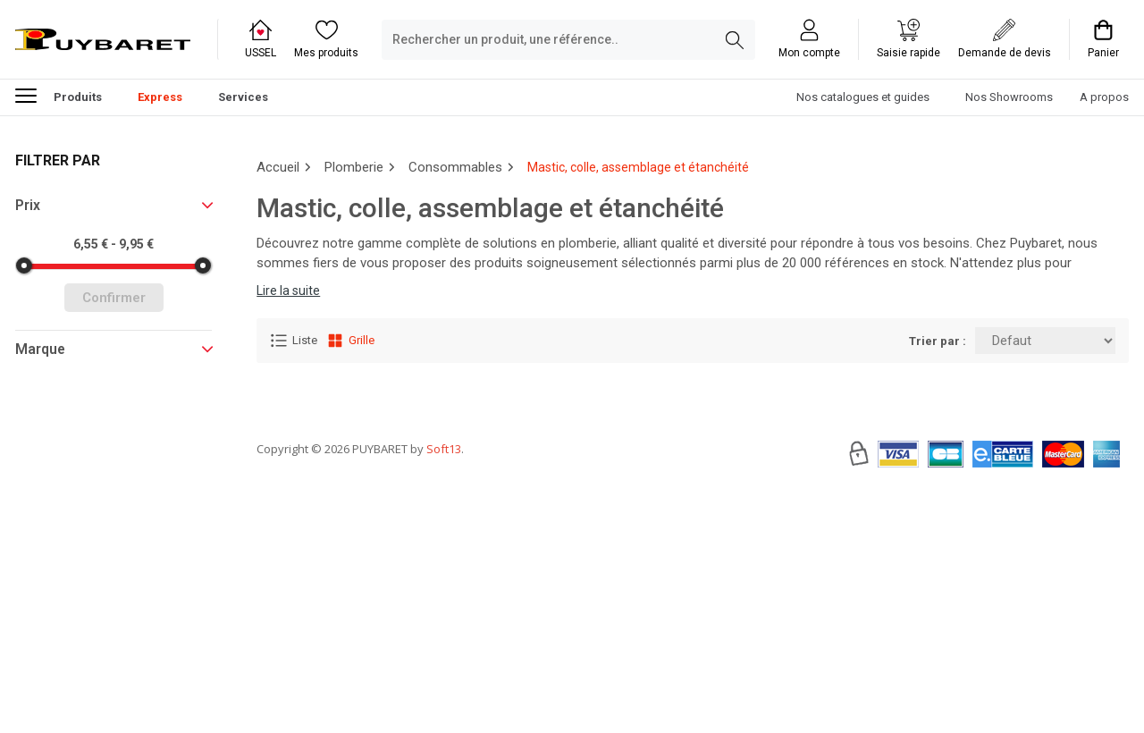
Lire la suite (288, 290)
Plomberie (353, 167)
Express (160, 97)
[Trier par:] (1045, 340)
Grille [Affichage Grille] (350, 341)
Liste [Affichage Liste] (293, 341)
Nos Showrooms (1009, 97)
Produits (58, 95)
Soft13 (443, 502)
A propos (1104, 97)
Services (243, 97)
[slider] (24, 265)
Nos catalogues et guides (863, 97)
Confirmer (114, 298)
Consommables (455, 167)
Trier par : (937, 341)
